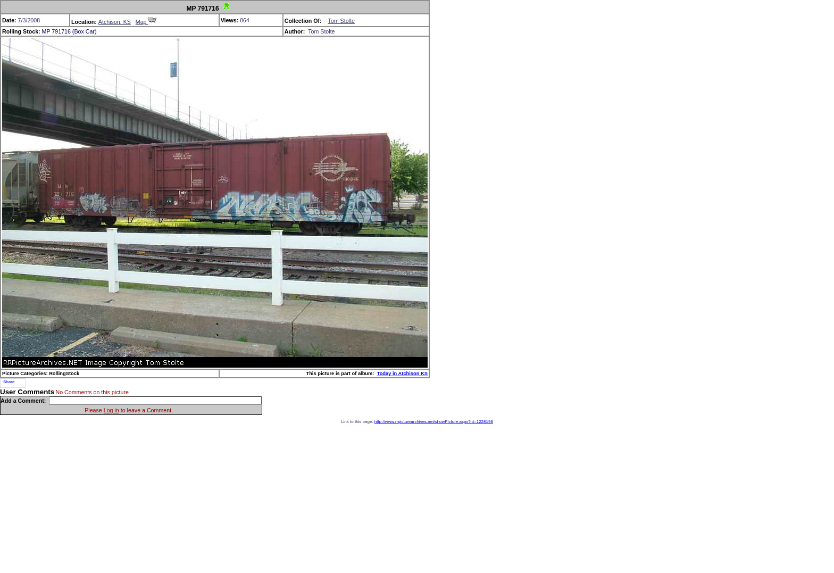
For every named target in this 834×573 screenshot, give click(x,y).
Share (8, 381)
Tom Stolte (341, 21)
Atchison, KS (114, 22)
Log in (111, 410)
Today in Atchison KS (402, 373)
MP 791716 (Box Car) (69, 31)
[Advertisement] (417, 498)
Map (146, 22)
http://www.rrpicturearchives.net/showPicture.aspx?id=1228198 (433, 421)
